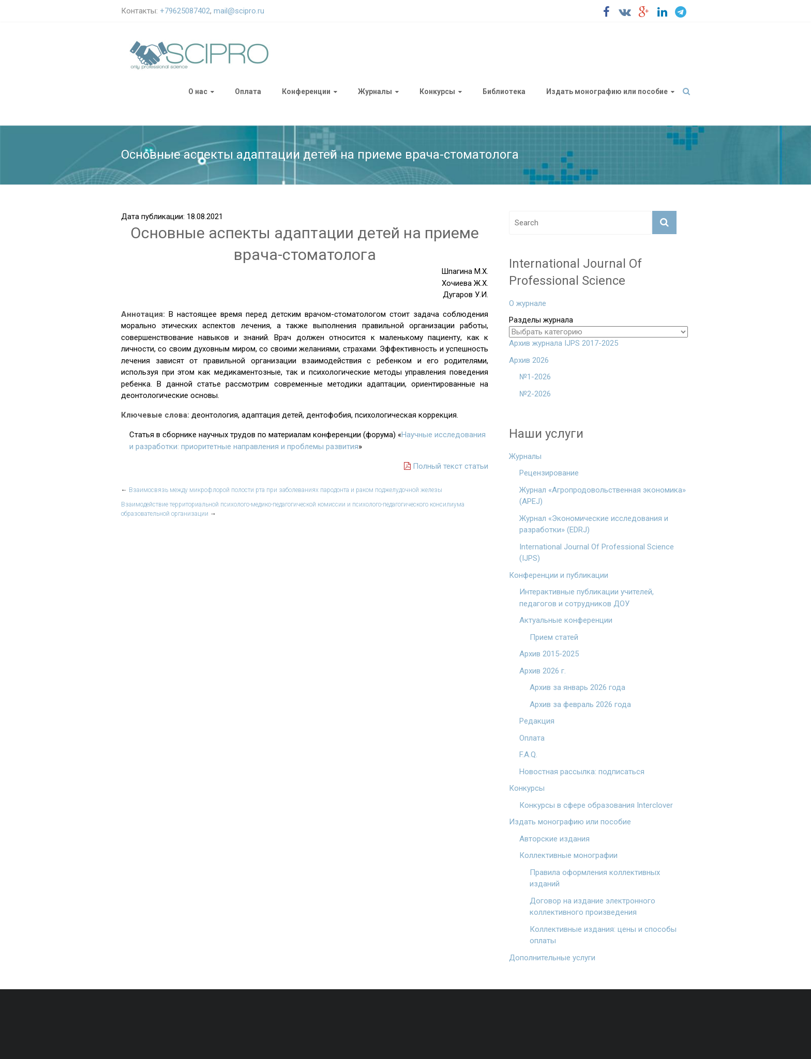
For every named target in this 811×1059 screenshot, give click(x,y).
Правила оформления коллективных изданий (595, 878)
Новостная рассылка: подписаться (581, 771)
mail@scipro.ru (239, 11)
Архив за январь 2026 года (577, 687)
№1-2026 (535, 376)
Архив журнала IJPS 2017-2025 (563, 343)
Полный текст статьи (446, 466)
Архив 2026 (529, 360)
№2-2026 (535, 393)
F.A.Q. (528, 754)
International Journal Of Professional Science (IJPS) (596, 552)
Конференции (306, 91)
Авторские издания (554, 838)
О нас (197, 91)
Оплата (248, 91)
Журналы (375, 91)
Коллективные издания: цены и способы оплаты (603, 935)
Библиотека (504, 91)
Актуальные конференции (565, 620)
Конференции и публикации (558, 575)
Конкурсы (437, 91)
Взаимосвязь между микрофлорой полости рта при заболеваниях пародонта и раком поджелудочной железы (281, 490)
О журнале (527, 303)
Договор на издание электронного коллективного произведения (592, 906)
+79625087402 (185, 11)
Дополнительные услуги (552, 957)
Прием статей (554, 637)
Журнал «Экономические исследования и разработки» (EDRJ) (593, 524)
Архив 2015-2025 (549, 653)
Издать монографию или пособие (607, 91)
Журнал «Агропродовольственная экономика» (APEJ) (602, 496)
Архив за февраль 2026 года (580, 704)
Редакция (536, 721)
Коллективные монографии (568, 855)
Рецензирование (549, 473)
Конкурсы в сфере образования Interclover (596, 805)
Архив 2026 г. (542, 671)
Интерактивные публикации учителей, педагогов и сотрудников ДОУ (586, 597)
